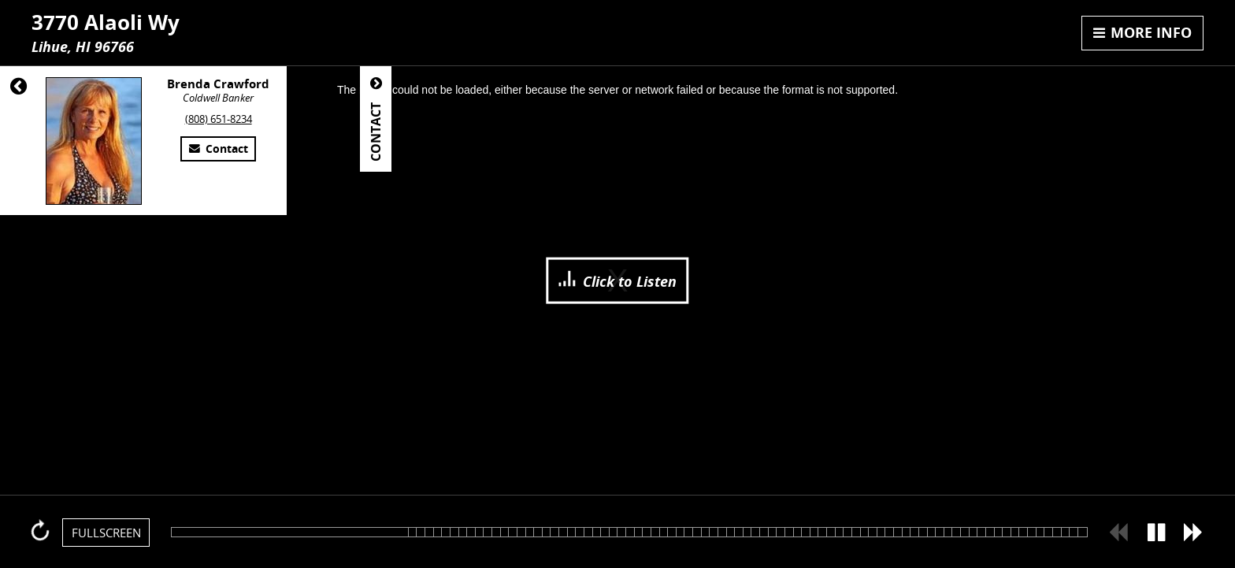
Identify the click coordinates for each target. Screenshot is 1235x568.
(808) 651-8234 (218, 119)
